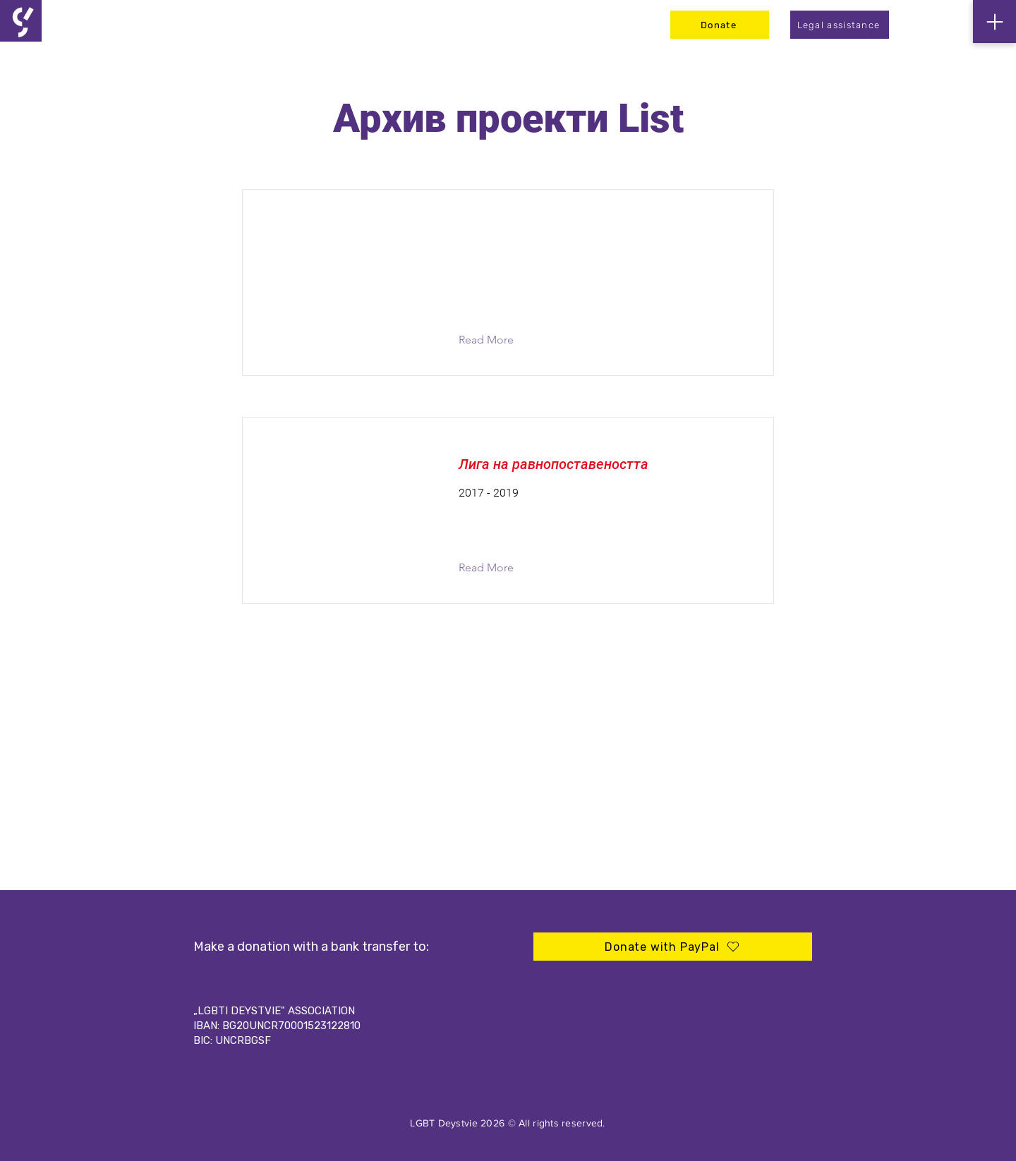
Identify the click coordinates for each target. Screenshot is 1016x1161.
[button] (497, 340)
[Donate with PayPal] (672, 946)
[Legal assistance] (839, 25)
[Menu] (994, 21)
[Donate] (719, 25)
